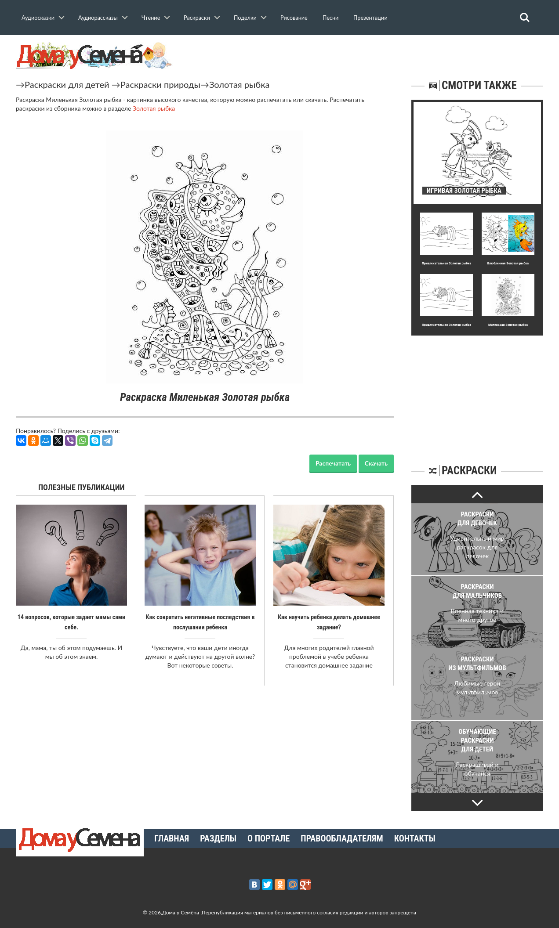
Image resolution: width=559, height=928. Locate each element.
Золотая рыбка (239, 84)
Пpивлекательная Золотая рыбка (446, 263)
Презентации (370, 17)
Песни (330, 17)
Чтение (151, 17)
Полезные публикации (81, 487)
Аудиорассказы (98, 17)
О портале (268, 838)
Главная (171, 838)
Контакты (415, 838)
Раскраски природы (160, 84)
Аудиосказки (38, 17)
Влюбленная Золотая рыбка (508, 263)
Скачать (376, 463)
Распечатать (333, 463)
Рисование (294, 17)
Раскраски (197, 17)
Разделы (218, 838)
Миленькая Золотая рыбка (508, 325)
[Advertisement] (477, 390)
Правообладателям (342, 838)
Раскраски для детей (67, 84)
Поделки (245, 17)
